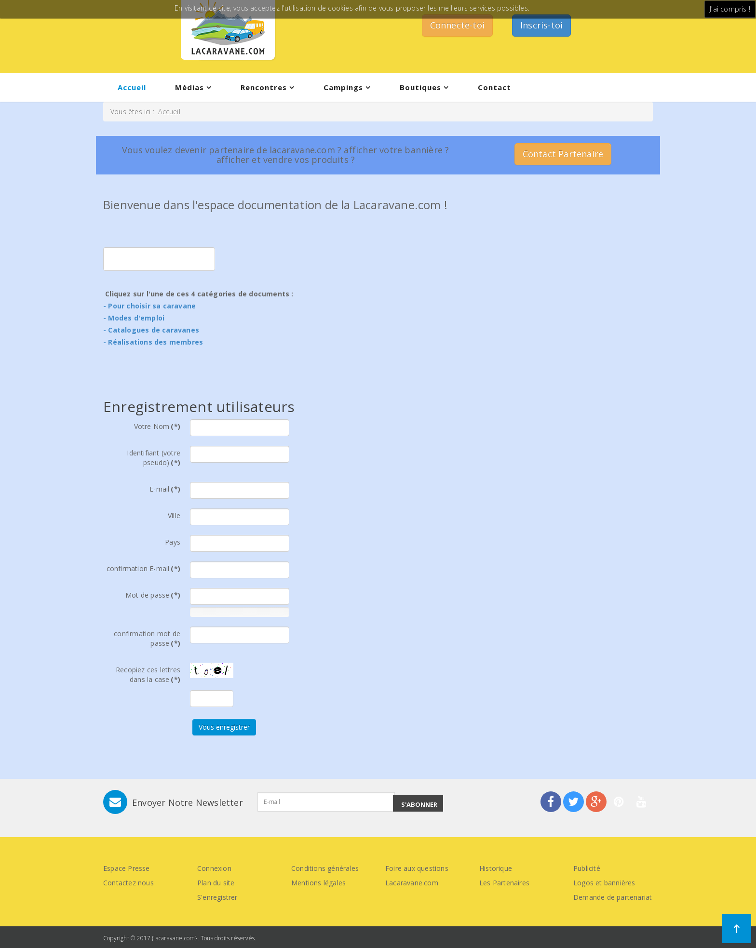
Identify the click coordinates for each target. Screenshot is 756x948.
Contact (494, 87)
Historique (495, 868)
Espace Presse (126, 868)
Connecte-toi (457, 25)
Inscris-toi (541, 25)
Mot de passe (152, 595)
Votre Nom (157, 426)
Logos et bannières (604, 882)
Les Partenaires (504, 882)
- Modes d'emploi (133, 317)
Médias (189, 87)
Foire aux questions (416, 868)
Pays (172, 542)
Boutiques (420, 87)
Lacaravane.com (411, 882)
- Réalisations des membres (153, 342)
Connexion (214, 868)
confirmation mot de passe (147, 638)
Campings (343, 87)
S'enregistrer (217, 897)
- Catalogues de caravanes (151, 329)
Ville (174, 515)
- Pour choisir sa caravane (149, 305)
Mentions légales (318, 882)
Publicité (586, 868)
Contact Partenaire (563, 154)
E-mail (164, 489)
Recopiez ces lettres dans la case (148, 674)
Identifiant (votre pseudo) (153, 457)
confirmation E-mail (143, 568)
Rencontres (264, 87)
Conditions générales (325, 868)
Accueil (132, 87)
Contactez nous (128, 882)
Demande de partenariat (612, 897)
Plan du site (215, 882)
